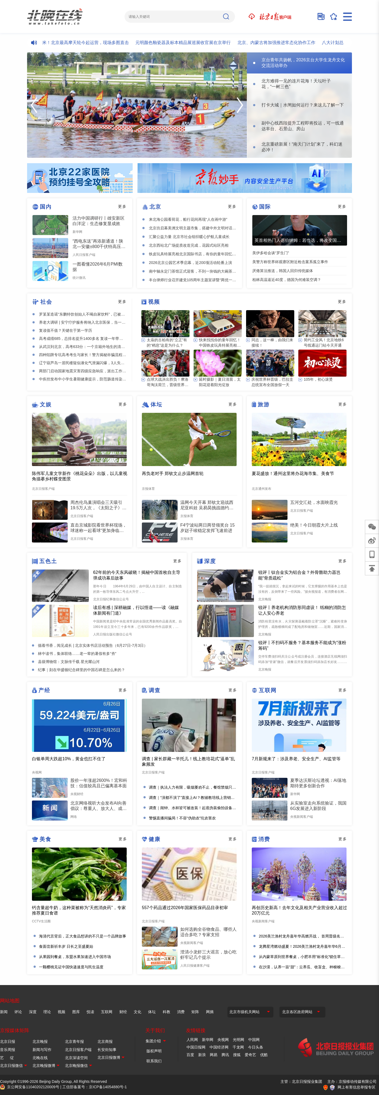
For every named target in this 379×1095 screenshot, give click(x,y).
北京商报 (105, 1041)
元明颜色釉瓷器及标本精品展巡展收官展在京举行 (188, 42)
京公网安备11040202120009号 (33, 1087)
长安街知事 (106, 1049)
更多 (122, 206)
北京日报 (7, 1041)
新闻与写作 (41, 1049)
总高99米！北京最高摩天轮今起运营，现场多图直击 (84, 42)
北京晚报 (40, 1041)
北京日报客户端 (78, 1049)
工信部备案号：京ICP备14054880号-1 (94, 1087)
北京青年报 (74, 1041)
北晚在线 (40, 1058)
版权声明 (154, 1051)
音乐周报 (7, 1049)
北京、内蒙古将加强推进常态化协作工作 (281, 42)
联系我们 (154, 1061)
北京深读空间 (76, 1058)
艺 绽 (7, 1058)
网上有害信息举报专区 (356, 1087)
